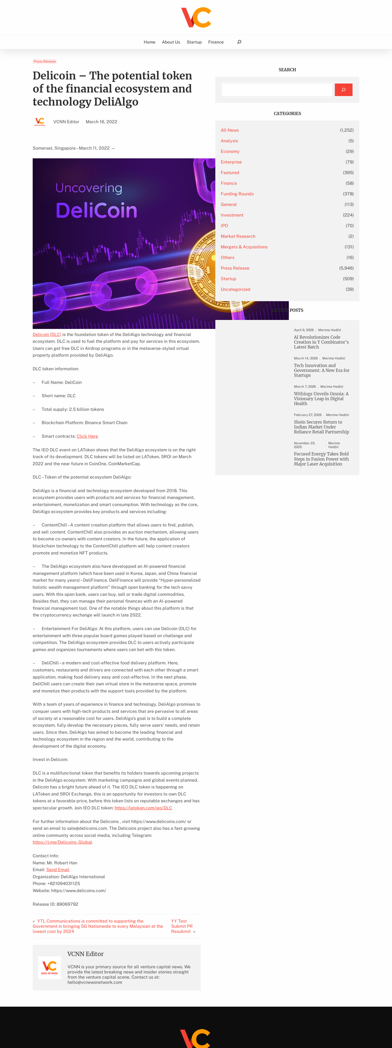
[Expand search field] (239, 42)
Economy (270, 151)
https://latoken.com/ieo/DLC (151, 766)
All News (270, 130)
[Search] (344, 90)
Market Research (278, 236)
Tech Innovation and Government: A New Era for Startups (321, 378)
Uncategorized (275, 289)
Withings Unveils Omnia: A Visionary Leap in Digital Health (323, 408)
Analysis (269, 140)
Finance (269, 183)
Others (267, 257)
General (269, 204)
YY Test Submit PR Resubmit (219, 875)
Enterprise (271, 162)
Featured (270, 172)
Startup (268, 278)
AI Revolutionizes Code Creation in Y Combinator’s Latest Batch (321, 346)
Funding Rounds (277, 193)
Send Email (57, 821)
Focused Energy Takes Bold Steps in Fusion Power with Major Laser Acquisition (321, 479)
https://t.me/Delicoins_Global (118, 793)
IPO (264, 225)
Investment (272, 215)
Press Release (45, 61)
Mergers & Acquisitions (284, 246)
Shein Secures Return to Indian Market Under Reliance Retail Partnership (321, 440)
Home (149, 41)
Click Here (87, 429)
